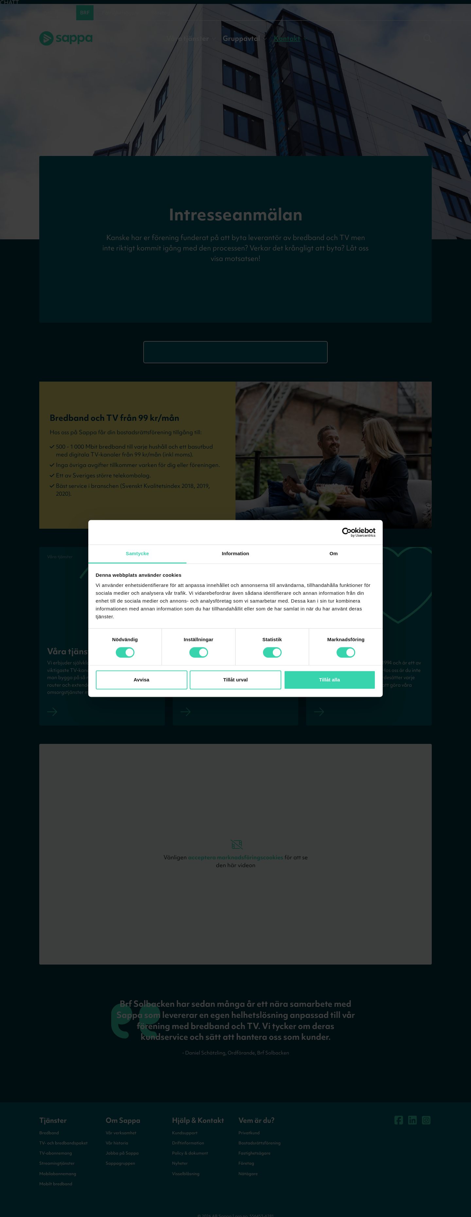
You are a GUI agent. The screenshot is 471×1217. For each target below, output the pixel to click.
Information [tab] (235, 553)
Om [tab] (333, 553)
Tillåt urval (235, 679)
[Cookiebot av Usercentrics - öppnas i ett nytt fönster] (346, 532)
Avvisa (141, 679)
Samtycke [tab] (137, 553)
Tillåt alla (329, 679)
